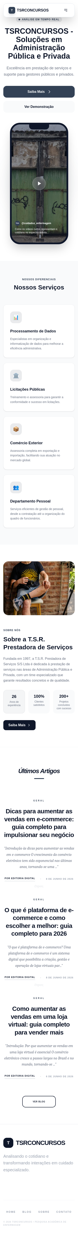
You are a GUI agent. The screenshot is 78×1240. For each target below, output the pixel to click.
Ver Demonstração (39, 106)
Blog (27, 1211)
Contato (64, 1211)
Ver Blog (39, 1101)
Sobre (44, 1211)
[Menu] (65, 10)
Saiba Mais (39, 92)
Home (11, 1211)
